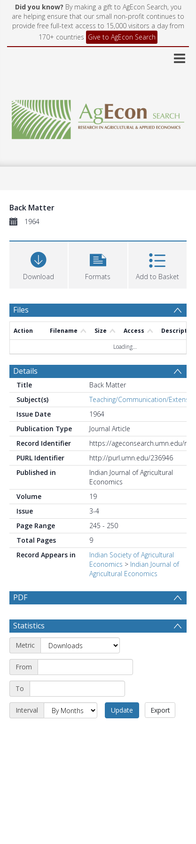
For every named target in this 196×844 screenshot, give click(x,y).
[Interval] (70, 710)
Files (21, 310)
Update (122, 710)
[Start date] (85, 667)
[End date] (77, 689)
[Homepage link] (98, 117)
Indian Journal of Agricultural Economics (134, 569)
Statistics (29, 625)
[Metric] (80, 645)
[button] (98, 263)
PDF (20, 597)
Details (25, 371)
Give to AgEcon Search (122, 36)
